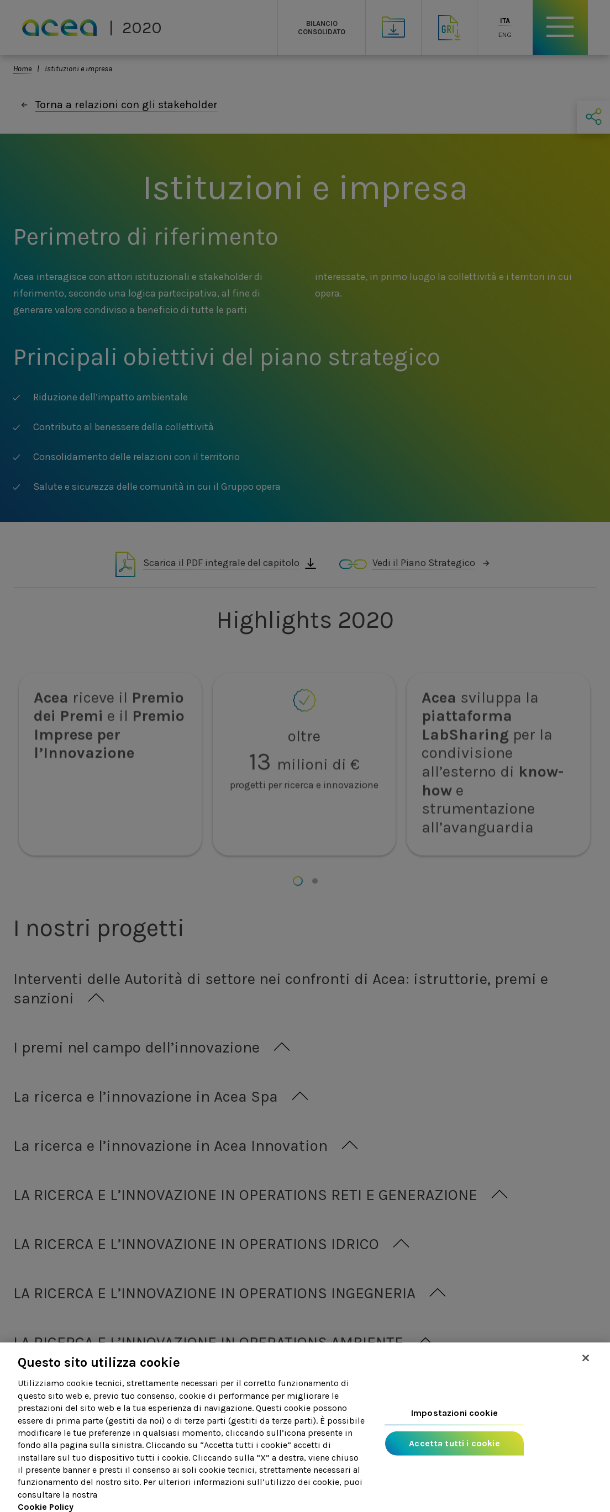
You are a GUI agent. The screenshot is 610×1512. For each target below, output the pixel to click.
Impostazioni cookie (454, 1424)
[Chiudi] (586, 1369)
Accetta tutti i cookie (454, 1454)
